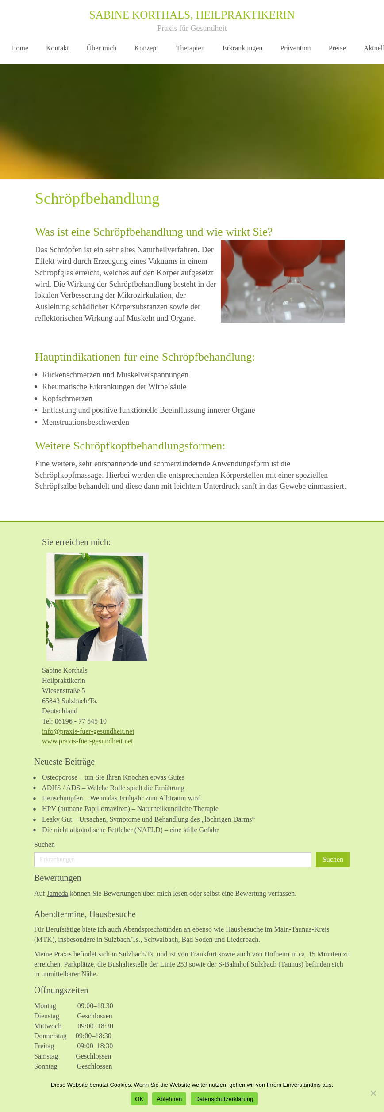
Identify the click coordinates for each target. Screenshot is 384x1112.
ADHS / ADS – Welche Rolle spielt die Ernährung (113, 788)
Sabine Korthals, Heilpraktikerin (192, 15)
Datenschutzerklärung (224, 1099)
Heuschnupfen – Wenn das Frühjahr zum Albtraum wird (121, 798)
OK (139, 1099)
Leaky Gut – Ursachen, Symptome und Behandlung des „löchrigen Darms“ (148, 819)
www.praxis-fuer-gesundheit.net (87, 741)
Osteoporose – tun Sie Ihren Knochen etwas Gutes (113, 777)
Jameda (57, 893)
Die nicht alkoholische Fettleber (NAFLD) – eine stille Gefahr (130, 830)
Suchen (44, 844)
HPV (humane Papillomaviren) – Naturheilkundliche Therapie (130, 808)
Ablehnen (169, 1099)
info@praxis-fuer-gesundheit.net (88, 731)
